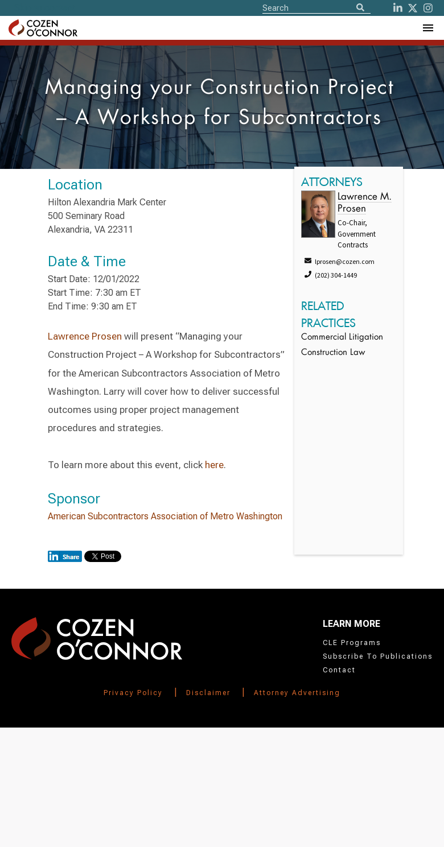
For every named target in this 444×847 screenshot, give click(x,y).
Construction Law (333, 353)
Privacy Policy (133, 693)
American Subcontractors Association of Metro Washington (165, 516)
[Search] (360, 8)
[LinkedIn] (397, 8)
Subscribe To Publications (378, 656)
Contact (339, 670)
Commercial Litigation (342, 337)
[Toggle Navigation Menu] (427, 28)
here (214, 464)
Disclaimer (208, 693)
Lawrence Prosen (85, 336)
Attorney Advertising (297, 693)
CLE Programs (352, 643)
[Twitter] (413, 8)
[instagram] (428, 8)
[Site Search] (316, 7)
